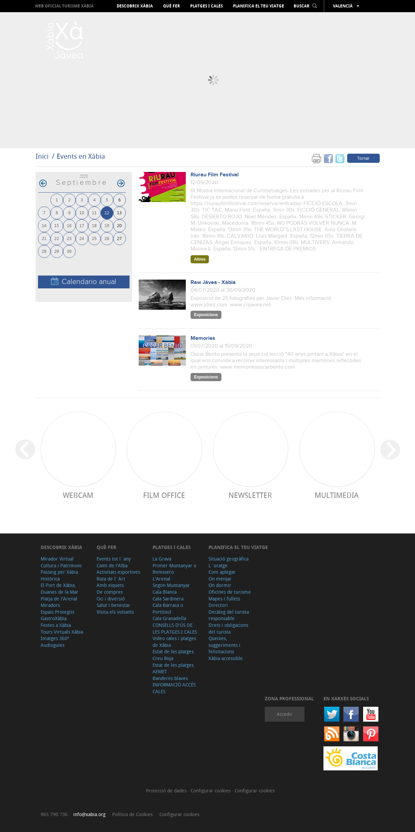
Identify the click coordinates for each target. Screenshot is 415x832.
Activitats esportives (118, 572)
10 (81, 212)
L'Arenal (161, 578)
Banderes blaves (170, 678)
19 (106, 225)
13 (119, 212)
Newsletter (250, 495)
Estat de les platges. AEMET (174, 668)
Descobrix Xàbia (135, 6)
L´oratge (218, 565)
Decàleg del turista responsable (229, 615)
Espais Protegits (57, 612)
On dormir (220, 585)
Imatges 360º (55, 638)
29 (56, 251)
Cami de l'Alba (112, 565)
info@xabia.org (89, 814)
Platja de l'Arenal (59, 598)
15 (56, 225)
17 (81, 225)
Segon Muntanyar (171, 585)
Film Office (164, 495)
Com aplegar (222, 572)
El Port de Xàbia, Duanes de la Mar (59, 588)
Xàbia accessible (226, 658)
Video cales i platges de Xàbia (174, 641)
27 (119, 238)
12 (106, 212)
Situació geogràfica (229, 558)
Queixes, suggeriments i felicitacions (224, 645)
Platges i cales (206, 6)
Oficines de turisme (230, 592)
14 (44, 225)
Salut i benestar (113, 605)
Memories (203, 338)
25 (94, 238)
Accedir (285, 714)
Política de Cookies (132, 814)
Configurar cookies (211, 790)
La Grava (162, 558)
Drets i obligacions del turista (228, 628)
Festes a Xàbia (56, 625)
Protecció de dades (167, 790)
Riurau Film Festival (215, 175)
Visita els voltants (115, 612)
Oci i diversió (111, 598)
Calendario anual (83, 281)
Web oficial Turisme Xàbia (64, 6)
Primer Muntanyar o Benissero (174, 568)
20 (119, 225)
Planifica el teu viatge (258, 6)
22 (56, 238)
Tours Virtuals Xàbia (62, 632)
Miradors (50, 605)
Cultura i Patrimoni (61, 565)
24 (81, 238)
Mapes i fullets (224, 598)
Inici (42, 156)
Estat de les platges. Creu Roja (174, 654)
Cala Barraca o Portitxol (168, 608)
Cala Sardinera (168, 598)
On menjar (220, 578)
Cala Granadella (169, 618)
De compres (110, 592)
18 (94, 225)
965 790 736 (54, 814)
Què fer (171, 6)
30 (69, 251)
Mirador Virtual (57, 558)
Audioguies (52, 645)
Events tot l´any (114, 558)
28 (44, 251)
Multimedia (336, 495)
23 (69, 238)
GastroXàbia (53, 618)
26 (106, 238)
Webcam (78, 495)
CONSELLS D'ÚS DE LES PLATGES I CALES (175, 628)
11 (94, 212)
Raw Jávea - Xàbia (213, 282)
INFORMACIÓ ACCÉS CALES (174, 688)
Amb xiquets (110, 585)
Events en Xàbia (81, 156)
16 (69, 225)
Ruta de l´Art (111, 578)
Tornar (363, 158)
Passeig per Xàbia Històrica (59, 575)
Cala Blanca (165, 592)
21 (44, 238)
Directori (218, 605)
